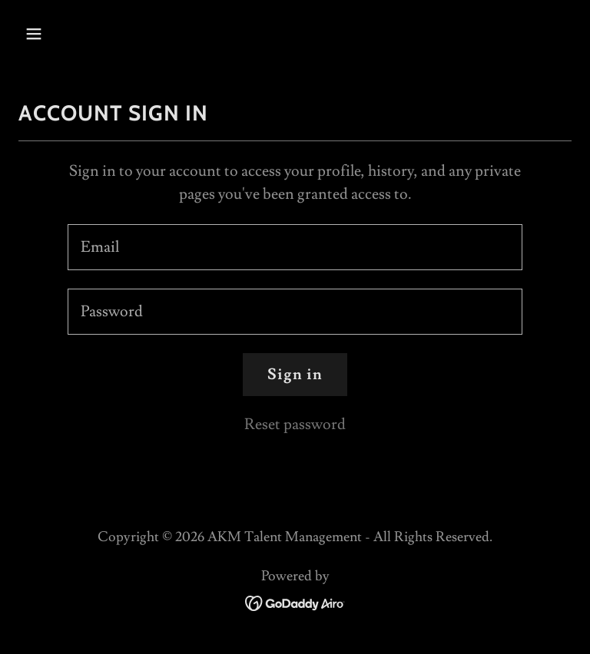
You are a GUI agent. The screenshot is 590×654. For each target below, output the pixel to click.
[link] (295, 599)
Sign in (295, 375)
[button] (59, 33)
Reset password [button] (295, 424)
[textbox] (295, 247)
